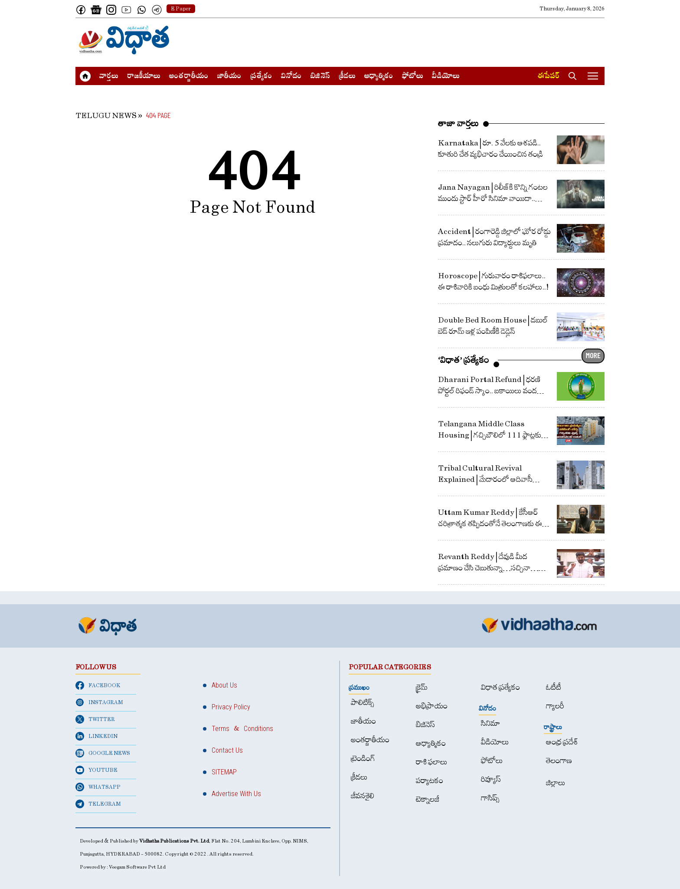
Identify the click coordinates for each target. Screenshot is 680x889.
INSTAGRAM (99, 702)
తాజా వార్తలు (458, 123)
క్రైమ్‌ (422, 687)
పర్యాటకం (429, 780)
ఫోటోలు (412, 76)
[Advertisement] (447, 39)
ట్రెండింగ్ (363, 758)
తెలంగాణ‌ (559, 760)
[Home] (124, 40)
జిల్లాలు (556, 782)
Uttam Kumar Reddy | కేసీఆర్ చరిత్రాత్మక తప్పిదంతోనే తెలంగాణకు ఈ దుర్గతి (490, 524)
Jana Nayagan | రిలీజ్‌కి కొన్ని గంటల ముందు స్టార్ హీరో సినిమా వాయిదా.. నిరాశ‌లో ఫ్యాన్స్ (493, 198)
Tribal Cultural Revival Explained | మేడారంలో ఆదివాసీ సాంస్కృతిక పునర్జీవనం (485, 479)
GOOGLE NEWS (102, 753)
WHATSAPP (98, 787)
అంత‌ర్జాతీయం (189, 76)
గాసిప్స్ (490, 798)
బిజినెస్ (320, 76)
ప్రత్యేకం (261, 76)
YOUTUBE (96, 770)
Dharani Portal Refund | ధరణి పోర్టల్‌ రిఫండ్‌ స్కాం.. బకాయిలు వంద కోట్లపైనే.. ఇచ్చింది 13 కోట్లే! (489, 391)
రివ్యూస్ (491, 779)
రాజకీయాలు (143, 76)
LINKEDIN (96, 736)
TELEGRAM (98, 804)
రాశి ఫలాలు (432, 762)
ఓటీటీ (553, 687)
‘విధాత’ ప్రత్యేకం (463, 360)
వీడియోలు (446, 76)
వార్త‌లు (108, 76)
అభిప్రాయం (432, 706)
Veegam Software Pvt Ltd (137, 867)
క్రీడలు (347, 76)
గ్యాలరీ (555, 706)
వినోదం (291, 76)
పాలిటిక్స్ (362, 702)
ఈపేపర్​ (548, 76)
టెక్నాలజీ (427, 799)
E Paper (181, 9)
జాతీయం (229, 76)
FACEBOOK (98, 685)
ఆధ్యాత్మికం (378, 76)
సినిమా (490, 723)
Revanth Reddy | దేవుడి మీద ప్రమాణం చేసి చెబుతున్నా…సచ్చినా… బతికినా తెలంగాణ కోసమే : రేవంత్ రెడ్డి (488, 568)
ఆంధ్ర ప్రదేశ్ (562, 742)
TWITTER (95, 719)
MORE (593, 355)
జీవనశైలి (362, 795)
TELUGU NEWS (106, 115)
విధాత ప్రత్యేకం (500, 687)
